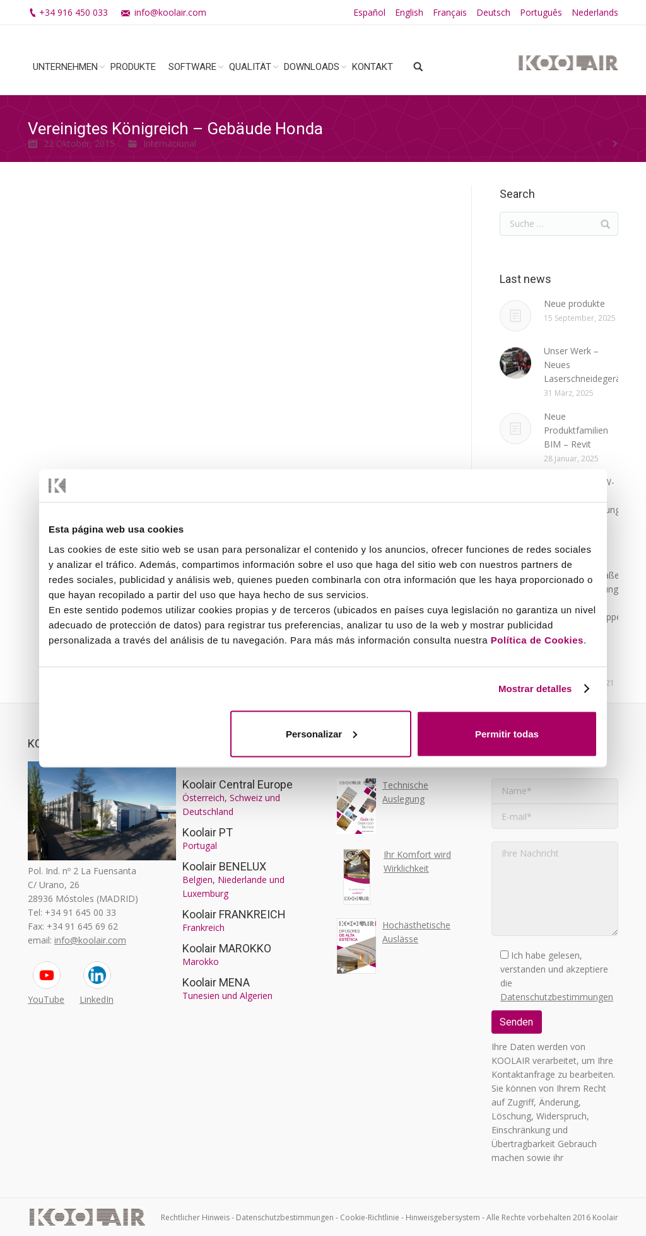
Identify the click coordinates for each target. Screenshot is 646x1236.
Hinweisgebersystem (443, 1217)
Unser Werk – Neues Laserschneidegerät (584, 364)
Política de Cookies (537, 639)
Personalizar (321, 733)
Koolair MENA (216, 982)
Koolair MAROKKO (226, 948)
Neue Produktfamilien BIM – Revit (576, 430)
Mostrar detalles (535, 688)
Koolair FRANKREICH (234, 914)
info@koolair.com (170, 12)
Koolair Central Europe (237, 784)
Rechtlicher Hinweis (195, 1217)
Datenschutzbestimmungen (556, 997)
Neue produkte (574, 303)
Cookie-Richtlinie (369, 1217)
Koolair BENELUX (224, 866)
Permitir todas (507, 733)
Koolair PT (207, 832)
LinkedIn (96, 999)
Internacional (169, 143)
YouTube (46, 999)
